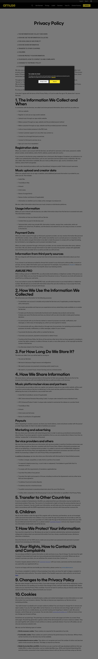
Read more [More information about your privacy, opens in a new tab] (54, 77)
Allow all (54, 81)
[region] (49, 78)
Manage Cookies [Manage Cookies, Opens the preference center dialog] (43, 81)
